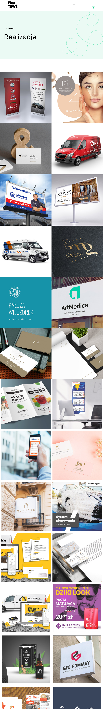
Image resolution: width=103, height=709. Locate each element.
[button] (74, 3)
